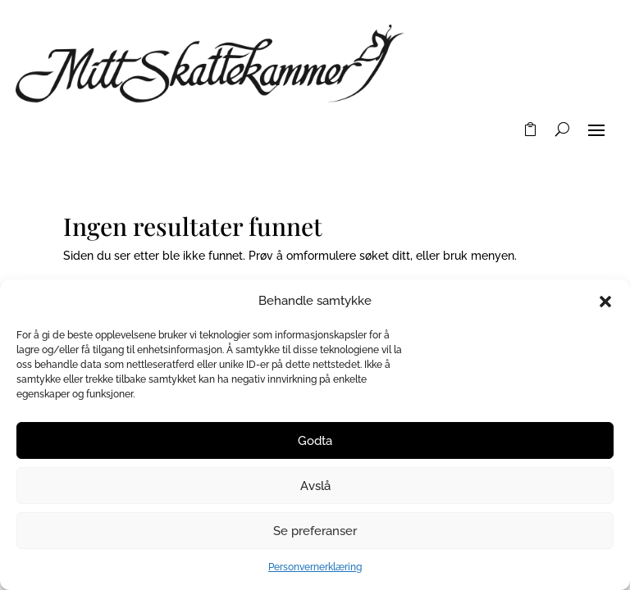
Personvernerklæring (315, 567)
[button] (605, 301)
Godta (315, 440)
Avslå (315, 486)
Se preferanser (315, 531)
